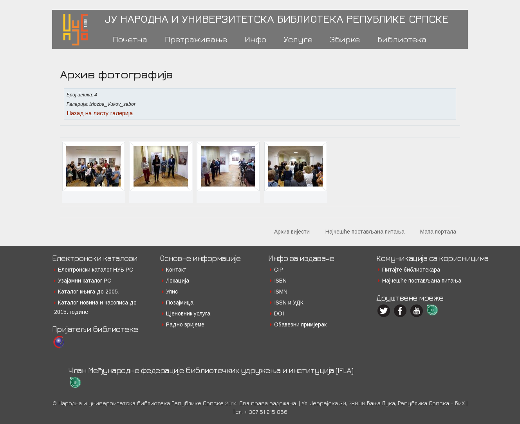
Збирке (345, 39)
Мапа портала (438, 231)
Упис (172, 291)
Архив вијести (292, 231)
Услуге (298, 39)
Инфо (255, 39)
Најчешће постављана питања (364, 231)
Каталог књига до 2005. (88, 291)
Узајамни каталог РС (84, 280)
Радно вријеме (185, 324)
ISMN (280, 291)
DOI (279, 313)
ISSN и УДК (288, 302)
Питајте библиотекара (411, 269)
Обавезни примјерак (300, 324)
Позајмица (179, 302)
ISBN (280, 280)
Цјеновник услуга (188, 313)
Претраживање (196, 39)
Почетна (130, 39)
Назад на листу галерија (100, 113)
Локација (177, 280)
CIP (278, 269)
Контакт (176, 269)
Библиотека (401, 39)
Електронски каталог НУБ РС (95, 269)
